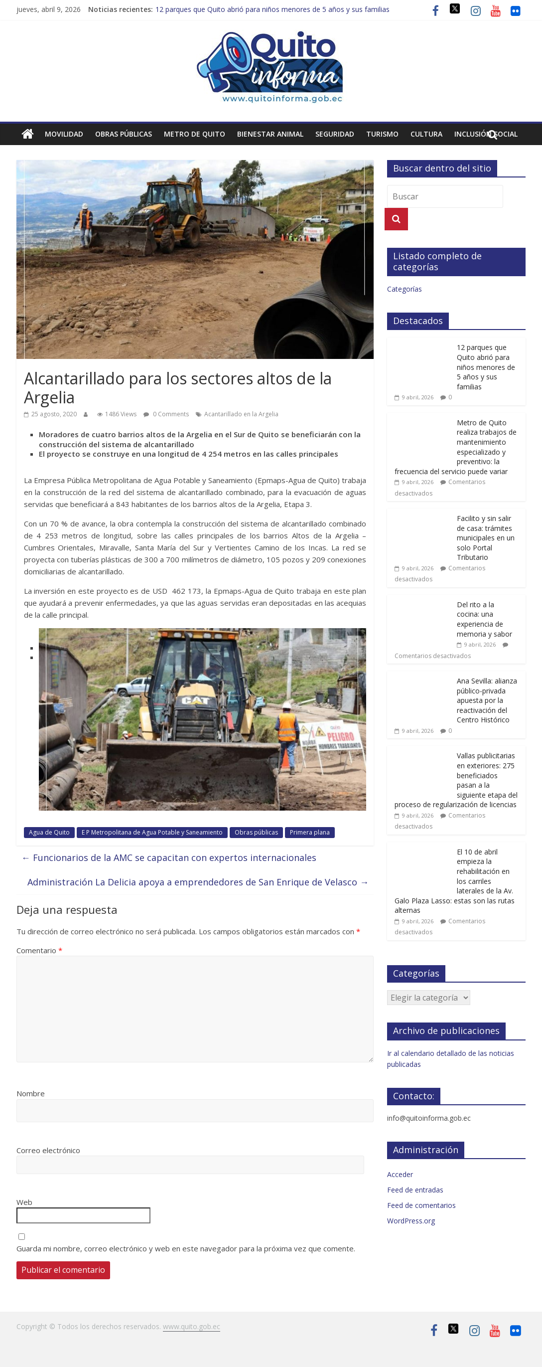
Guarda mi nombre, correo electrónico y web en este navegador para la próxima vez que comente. (185, 1248)
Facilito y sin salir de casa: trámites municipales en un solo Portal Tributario (486, 537)
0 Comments (166, 414)
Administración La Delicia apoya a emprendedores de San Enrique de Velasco (198, 882)
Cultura (426, 134)
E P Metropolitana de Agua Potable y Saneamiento (152, 832)
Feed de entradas (415, 1190)
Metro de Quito (194, 134)
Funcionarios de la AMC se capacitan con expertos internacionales (168, 857)
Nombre (30, 1093)
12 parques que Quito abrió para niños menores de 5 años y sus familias (272, 9)
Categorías (404, 289)
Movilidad (64, 134)
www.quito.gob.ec (191, 1326)
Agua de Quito (49, 832)
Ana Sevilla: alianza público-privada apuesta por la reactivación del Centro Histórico (487, 700)
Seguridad (334, 134)
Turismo (382, 134)
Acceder (400, 1174)
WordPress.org (411, 1220)
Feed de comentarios (421, 1205)
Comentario (39, 950)
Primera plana (310, 832)
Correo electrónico (48, 1150)
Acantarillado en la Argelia (241, 414)
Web (24, 1202)
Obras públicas (123, 134)
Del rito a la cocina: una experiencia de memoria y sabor (484, 619)
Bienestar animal (270, 134)
